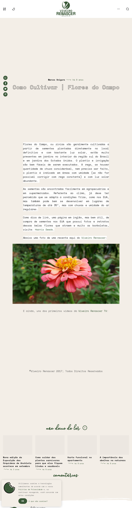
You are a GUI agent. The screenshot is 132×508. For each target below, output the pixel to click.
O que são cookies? (38, 501)
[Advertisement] (66, 44)
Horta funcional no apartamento (79, 459)
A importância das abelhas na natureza (112, 459)
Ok (22, 500)
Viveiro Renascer (93, 238)
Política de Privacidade (30, 489)
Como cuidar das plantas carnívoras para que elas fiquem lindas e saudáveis (48, 462)
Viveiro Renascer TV (92, 311)
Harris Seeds (44, 229)
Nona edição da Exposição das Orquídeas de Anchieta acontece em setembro (17, 462)
